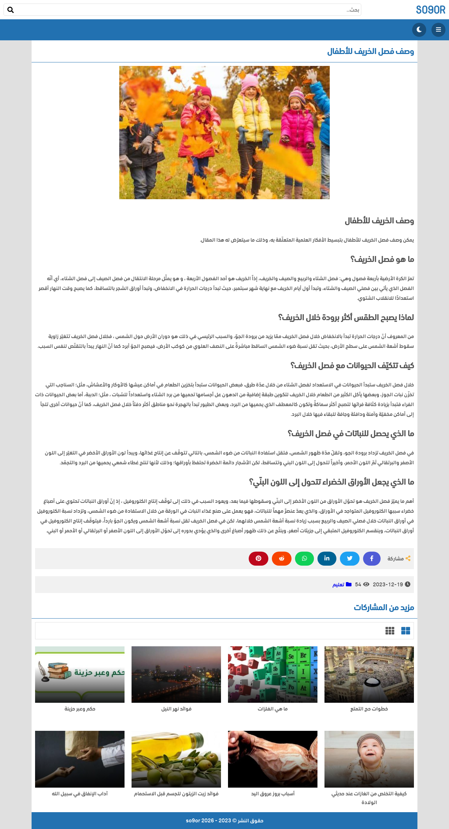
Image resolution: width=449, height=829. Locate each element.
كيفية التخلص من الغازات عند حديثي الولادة (369, 798)
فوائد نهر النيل (176, 709)
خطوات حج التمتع (369, 709)
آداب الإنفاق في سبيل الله (80, 793)
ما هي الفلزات (273, 709)
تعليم (338, 584)
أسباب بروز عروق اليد (273, 793)
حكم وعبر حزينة (80, 709)
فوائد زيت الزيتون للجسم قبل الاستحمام (176, 793)
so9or (430, 10)
